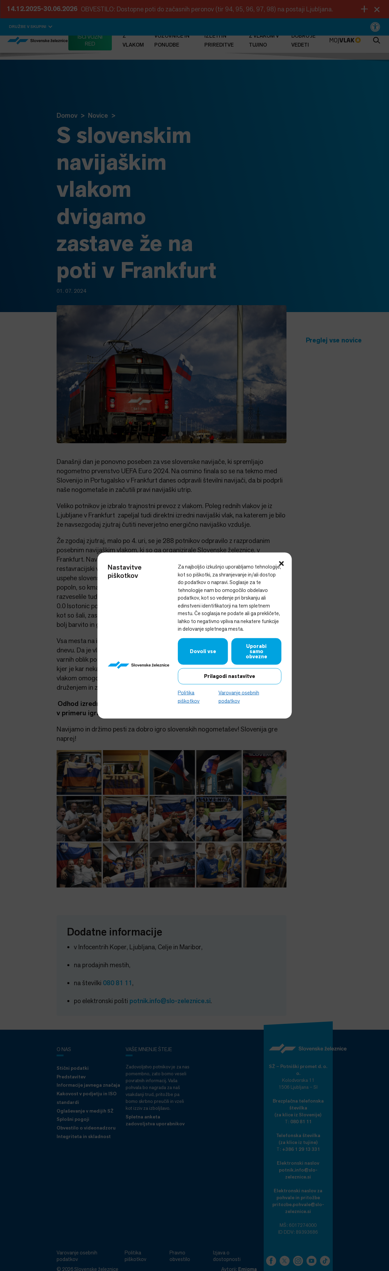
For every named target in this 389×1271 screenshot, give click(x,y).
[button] (281, 563)
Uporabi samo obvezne (256, 651)
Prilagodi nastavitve (229, 675)
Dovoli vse (203, 651)
